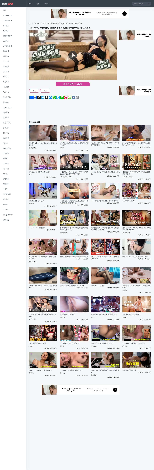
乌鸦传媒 (6, 66)
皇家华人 (6, 41)
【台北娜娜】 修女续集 (36, 201)
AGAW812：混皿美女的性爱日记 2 (71, 370)
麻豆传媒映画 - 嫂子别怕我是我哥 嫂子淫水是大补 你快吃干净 (74, 229)
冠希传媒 (6, 220)
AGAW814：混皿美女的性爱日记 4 (133, 343)
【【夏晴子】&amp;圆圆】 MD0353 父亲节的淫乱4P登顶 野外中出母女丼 (74, 173)
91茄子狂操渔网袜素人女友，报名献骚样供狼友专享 (74, 144)
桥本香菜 (62, 317)
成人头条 (6, 61)
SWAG (5, 174)
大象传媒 (6, 92)
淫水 (34, 90)
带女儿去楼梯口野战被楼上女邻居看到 (135, 257)
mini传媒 (6, 87)
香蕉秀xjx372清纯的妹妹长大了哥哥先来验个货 (136, 286)
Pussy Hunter (7, 215)
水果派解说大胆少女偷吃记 (131, 314)
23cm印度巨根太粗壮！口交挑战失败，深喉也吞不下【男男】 (136, 144)
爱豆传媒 (6, 117)
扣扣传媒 (6, 169)
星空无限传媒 (7, 46)
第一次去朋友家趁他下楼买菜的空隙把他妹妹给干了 (43, 286)
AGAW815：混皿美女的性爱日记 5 (102, 343)
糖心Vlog (6, 102)
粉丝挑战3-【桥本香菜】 (68, 314)
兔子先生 (6, 77)
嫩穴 (45, 90)
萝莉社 (5, 143)
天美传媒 (6, 31)
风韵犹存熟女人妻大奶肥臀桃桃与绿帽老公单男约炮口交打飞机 (105, 229)
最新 (4, 10)
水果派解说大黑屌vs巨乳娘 (37, 343)
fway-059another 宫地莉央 (37, 228)
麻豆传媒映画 (7, 20)
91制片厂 (6, 25)
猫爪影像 (6, 138)
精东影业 (6, 51)
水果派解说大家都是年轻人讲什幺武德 (104, 314)
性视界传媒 (7, 123)
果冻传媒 (6, 133)
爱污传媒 (93, 346)
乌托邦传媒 (7, 194)
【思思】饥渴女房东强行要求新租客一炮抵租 (105, 173)
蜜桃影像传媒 (7, 36)
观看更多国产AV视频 (72, 84)
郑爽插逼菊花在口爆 (129, 370)
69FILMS (6, 72)
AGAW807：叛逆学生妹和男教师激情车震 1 (105, 371)
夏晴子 (70, 177)
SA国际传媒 (7, 148)
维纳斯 (5, 204)
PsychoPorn (7, 107)
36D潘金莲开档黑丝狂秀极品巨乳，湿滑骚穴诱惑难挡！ (105, 144)
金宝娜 (130, 177)
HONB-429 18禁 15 (128, 201)
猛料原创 (6, 179)
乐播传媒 (6, 56)
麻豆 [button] (30, 4)
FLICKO (6, 209)
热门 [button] (47, 4)
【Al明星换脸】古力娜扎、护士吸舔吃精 (104, 201)
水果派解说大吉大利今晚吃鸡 (69, 343)
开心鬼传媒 (7, 97)
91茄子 (5, 189)
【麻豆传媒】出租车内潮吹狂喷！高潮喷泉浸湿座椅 (43, 144)
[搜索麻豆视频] (141, 4)
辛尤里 (30, 175)
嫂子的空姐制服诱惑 (98, 285)
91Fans (5, 199)
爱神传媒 (6, 163)
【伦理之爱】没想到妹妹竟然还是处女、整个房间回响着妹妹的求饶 (74, 202)
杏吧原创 (6, 82)
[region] (13, 238)
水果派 (93, 317)
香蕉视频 (6, 153)
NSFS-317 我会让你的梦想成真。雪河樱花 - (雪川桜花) (105, 257)
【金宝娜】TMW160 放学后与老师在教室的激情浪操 (136, 173)
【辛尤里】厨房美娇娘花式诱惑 (39, 172)
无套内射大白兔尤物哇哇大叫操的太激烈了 (74, 257)
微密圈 (5, 158)
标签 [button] (39, 4)
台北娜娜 (31, 203)
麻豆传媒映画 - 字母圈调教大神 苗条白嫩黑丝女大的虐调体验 (136, 229)
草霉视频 (6, 128)
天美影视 (6, 184)
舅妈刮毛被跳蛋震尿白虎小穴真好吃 (72, 285)
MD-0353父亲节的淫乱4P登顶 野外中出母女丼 (42, 315)
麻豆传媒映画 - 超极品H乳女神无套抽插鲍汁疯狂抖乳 (42, 257)
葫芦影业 (6, 112)
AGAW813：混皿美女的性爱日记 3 (40, 370)
